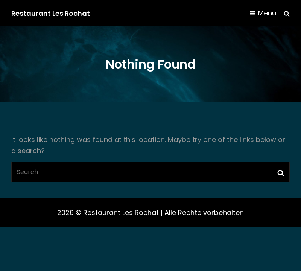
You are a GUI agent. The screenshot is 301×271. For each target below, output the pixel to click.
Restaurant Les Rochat (50, 13)
